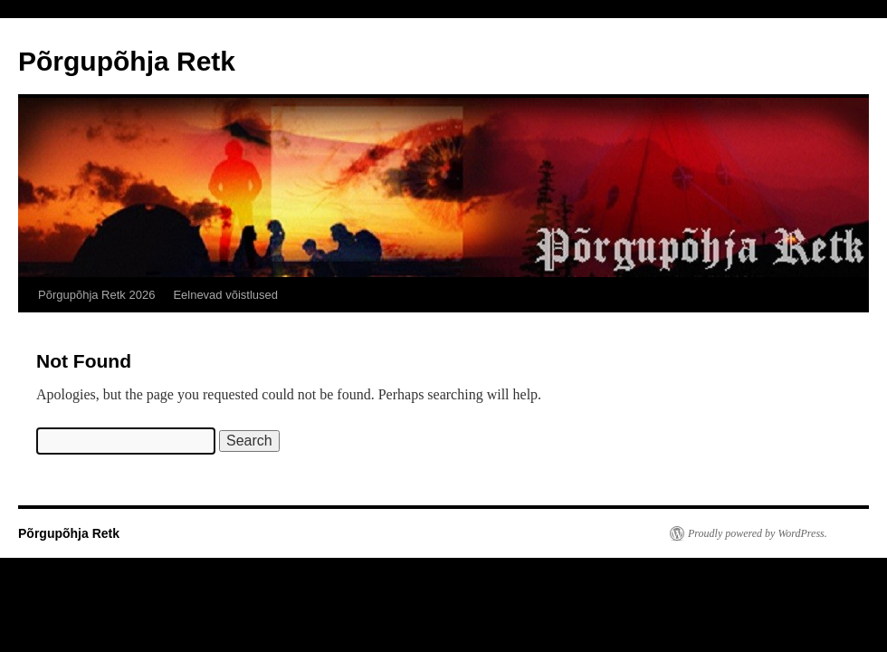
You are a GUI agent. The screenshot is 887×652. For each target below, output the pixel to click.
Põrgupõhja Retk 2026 (96, 295)
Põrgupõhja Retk (126, 61)
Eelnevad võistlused (225, 295)
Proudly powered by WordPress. (757, 533)
